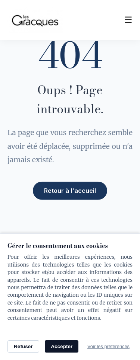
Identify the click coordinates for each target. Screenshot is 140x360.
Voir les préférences (108, 346)
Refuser (23, 346)
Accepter (61, 346)
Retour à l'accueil (70, 190)
